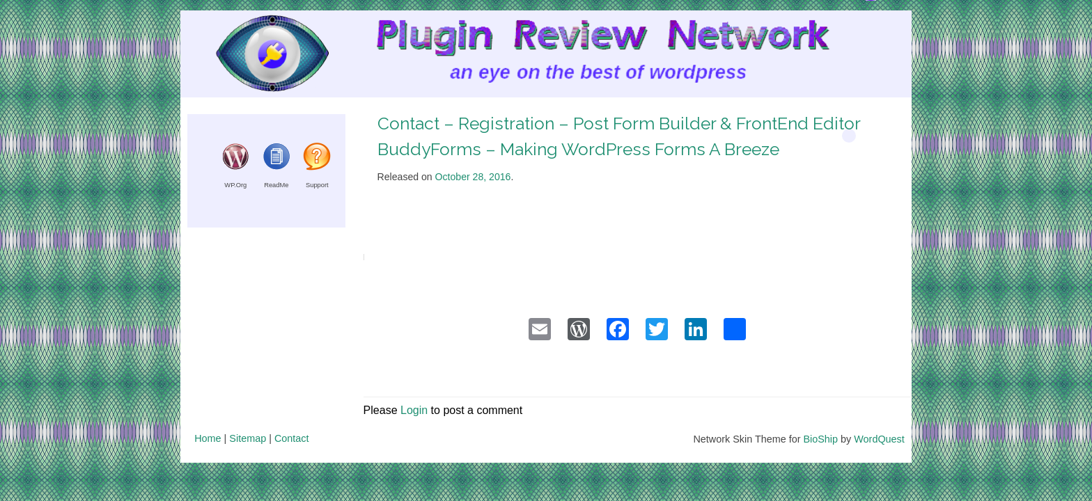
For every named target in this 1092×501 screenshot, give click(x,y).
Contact (291, 438)
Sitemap (247, 438)
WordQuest (879, 439)
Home (207, 438)
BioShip (820, 439)
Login (414, 410)
